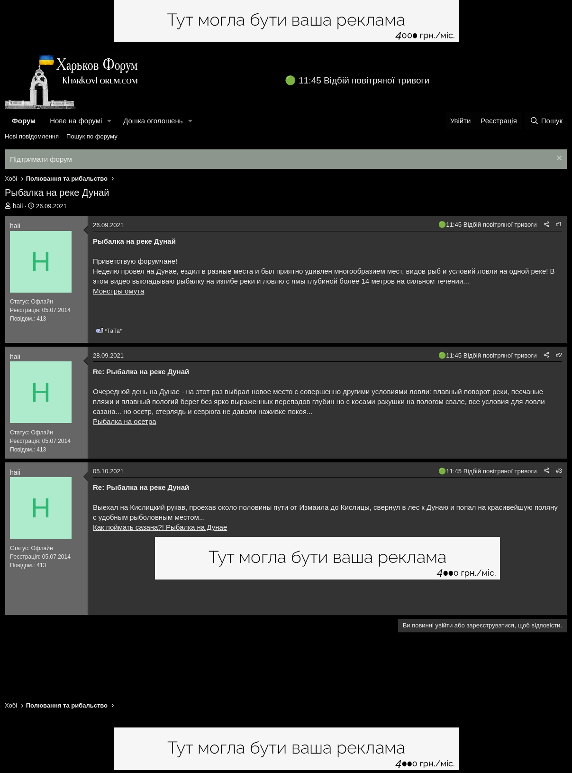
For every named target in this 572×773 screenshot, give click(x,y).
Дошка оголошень (152, 121)
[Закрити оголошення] (558, 159)
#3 (559, 471)
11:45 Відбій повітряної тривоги (364, 80)
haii (18, 206)
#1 (559, 224)
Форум (24, 121)
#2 (559, 355)
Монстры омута (118, 291)
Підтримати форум (41, 159)
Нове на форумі (76, 121)
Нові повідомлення (32, 136)
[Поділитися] (546, 224)
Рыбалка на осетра (124, 421)
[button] (109, 120)
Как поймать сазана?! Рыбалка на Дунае (160, 527)
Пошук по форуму (92, 136)
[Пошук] (546, 120)
